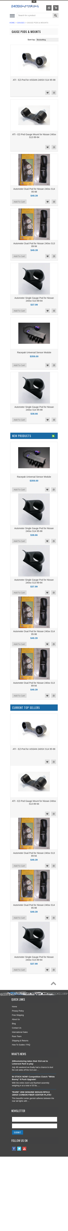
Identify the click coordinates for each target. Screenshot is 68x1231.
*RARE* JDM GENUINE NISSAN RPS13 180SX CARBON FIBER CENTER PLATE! (31, 1093)
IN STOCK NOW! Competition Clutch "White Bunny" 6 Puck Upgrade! (33, 1078)
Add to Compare (54, 92)
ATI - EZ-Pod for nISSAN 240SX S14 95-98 (34, 80)
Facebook (14, 1149)
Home (12, 23)
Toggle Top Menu (34, 1)
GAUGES (21, 23)
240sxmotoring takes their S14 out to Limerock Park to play (30, 1062)
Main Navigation (12, 15)
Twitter (19, 1149)
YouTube (24, 1149)
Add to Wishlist (47, 92)
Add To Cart (19, 201)
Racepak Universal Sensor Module (34, 352)
